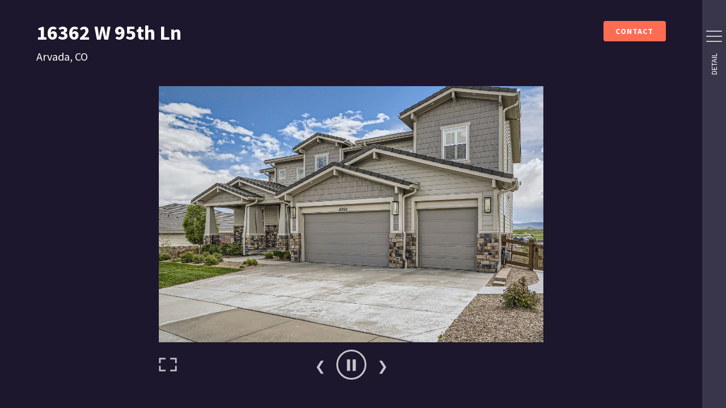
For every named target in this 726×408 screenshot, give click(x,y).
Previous (320, 365)
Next (382, 365)
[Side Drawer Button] (714, 36)
